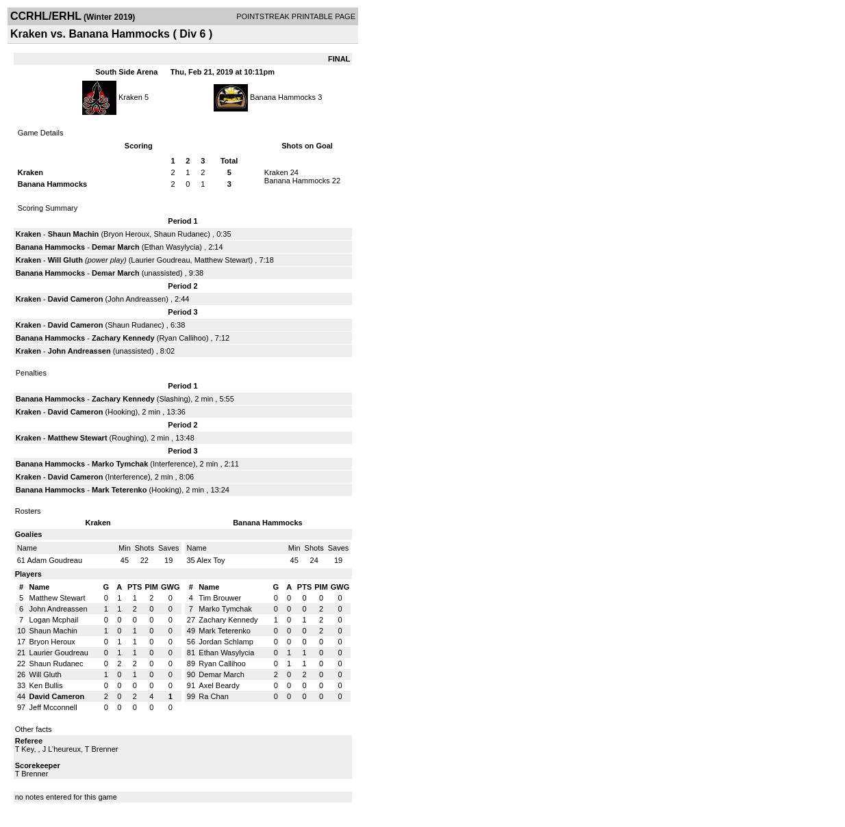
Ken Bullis (46, 685)
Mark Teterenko (119, 490)
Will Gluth (65, 260)
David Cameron (75, 299)
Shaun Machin (73, 234)
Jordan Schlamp (226, 642)
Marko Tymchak (120, 464)
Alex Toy (211, 560)
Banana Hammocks (283, 97)
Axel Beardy (219, 685)
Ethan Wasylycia (171, 247)
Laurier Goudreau (160, 260)
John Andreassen (137, 299)
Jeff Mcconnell (53, 707)
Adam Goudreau (54, 560)
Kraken (130, 97)
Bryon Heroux (126, 234)
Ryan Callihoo (182, 338)
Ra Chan (213, 696)
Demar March (116, 247)
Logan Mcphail (54, 620)
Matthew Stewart (222, 260)
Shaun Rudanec (180, 234)
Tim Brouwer (220, 598)
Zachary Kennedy (123, 338)
